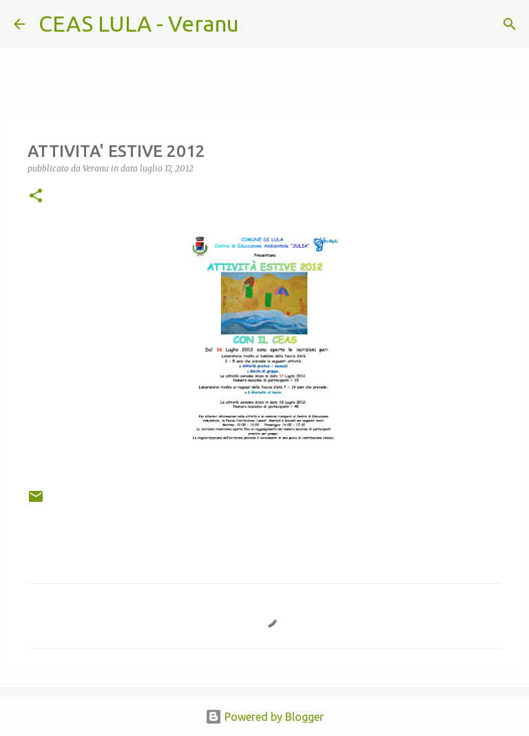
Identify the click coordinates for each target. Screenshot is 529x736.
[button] (36, 196)
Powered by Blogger (264, 717)
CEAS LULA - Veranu (139, 23)
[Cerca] (258, 24)
